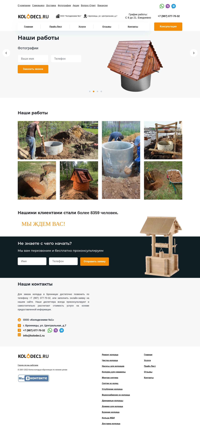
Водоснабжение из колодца (116, 395)
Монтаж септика (110, 378)
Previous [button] (6, 53)
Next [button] (193, 53)
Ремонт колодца (110, 355)
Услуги (82, 26)
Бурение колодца (110, 412)
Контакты (133, 26)
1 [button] (90, 91)
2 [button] (93, 91)
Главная (28, 26)
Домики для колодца (112, 406)
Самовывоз (38, 5)
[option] (135, 65)
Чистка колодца (110, 360)
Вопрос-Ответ (88, 5)
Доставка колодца (111, 424)
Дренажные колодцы (112, 401)
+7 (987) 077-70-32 (169, 16)
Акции (76, 5)
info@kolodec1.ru (34, 335)
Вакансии (102, 5)
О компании (24, 5)
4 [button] (101, 91)
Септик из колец (110, 383)
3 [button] (97, 91)
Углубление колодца (112, 389)
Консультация (168, 26)
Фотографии (64, 5)
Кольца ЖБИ (108, 418)
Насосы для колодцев (113, 366)
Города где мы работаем (28, 365)
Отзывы (106, 26)
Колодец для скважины (114, 372)
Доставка (51, 5)
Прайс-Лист (55, 26)
